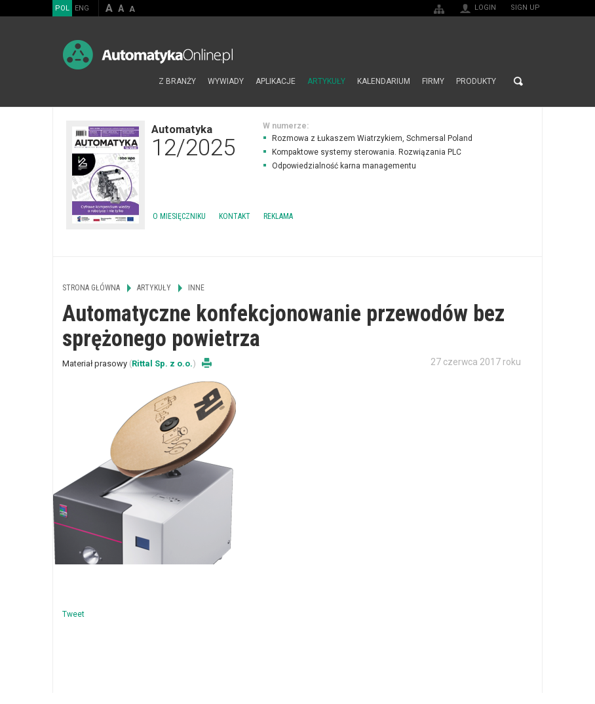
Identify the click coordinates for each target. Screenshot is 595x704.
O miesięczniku (179, 216)
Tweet (73, 614)
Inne (196, 287)
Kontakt (234, 216)
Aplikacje (276, 81)
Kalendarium (383, 81)
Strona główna (139, 81)
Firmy (433, 81)
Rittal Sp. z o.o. (162, 363)
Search (518, 81)
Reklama (278, 216)
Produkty (476, 81)
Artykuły (326, 81)
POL (62, 8)
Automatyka (193, 140)
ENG (82, 8)
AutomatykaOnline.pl (148, 54)
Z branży (177, 81)
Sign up (525, 7)
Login (485, 7)
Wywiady (226, 81)
